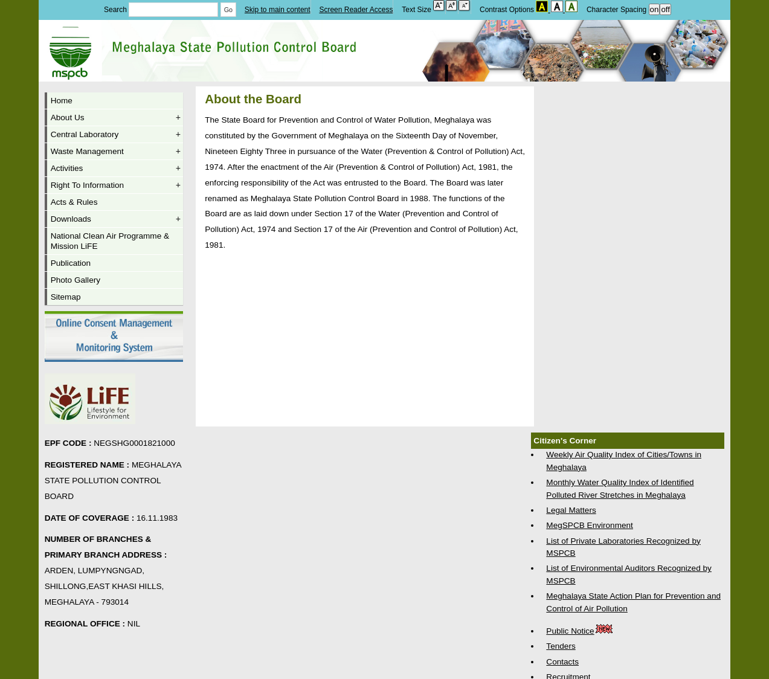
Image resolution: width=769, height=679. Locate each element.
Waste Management (116, 151)
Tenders (560, 646)
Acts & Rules (74, 202)
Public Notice (579, 631)
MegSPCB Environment (589, 525)
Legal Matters (571, 510)
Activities (116, 168)
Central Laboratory (116, 134)
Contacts (562, 661)
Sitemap (66, 296)
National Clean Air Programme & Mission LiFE (110, 241)
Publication (71, 263)
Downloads (116, 219)
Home (61, 100)
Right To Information (116, 185)
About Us (116, 117)
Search (162, 9)
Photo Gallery (75, 280)
